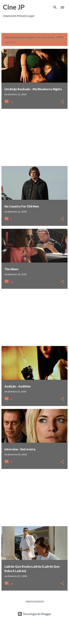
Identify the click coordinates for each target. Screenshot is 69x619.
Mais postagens (35, 601)
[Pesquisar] (55, 7)
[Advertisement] (34, 137)
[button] (62, 101)
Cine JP (14, 7)
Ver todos (10, 42)
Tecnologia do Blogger (34, 614)
